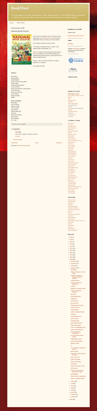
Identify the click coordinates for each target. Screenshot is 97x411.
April (72, 390)
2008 (71, 252)
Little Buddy (74, 364)
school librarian (76, 48)
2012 (71, 244)
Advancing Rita (74, 309)
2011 (71, 246)
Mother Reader (71, 169)
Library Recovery (75, 280)
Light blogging (74, 374)
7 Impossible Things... (72, 183)
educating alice (71, 150)
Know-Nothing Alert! (76, 296)
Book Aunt (70, 132)
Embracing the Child (72, 100)
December (74, 261)
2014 (71, 239)
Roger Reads (70, 180)
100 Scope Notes (71, 123)
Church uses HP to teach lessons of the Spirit (77, 371)
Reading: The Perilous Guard (78, 288)
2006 (71, 257)
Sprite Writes (70, 227)
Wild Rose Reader (71, 189)
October (73, 265)
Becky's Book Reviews (72, 127)
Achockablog (70, 124)
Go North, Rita (74, 301)
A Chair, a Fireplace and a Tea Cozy (75, 140)
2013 (71, 241)
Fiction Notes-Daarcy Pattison (73, 209)
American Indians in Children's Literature (76, 95)
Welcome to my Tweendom (73, 188)
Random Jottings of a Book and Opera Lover (76, 220)
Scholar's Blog (70, 222)
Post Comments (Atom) (24, 145)
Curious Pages (70, 148)
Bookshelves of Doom (72, 134)
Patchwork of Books (72, 175)
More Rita (73, 294)
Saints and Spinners (71, 181)
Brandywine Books (71, 201)
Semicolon (70, 223)
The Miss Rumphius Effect (73, 167)
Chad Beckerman (71, 219)
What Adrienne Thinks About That (74, 186)
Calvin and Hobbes (75, 359)
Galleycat (70, 212)
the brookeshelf (71, 137)
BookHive (70, 97)
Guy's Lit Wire (71, 161)
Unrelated (73, 314)
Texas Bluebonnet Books (72, 111)
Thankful (73, 286)
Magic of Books (71, 166)
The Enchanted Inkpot (72, 151)
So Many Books (71, 225)
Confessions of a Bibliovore (73, 207)
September (74, 268)
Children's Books (71, 146)
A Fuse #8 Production (72, 154)
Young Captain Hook (76, 316)
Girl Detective (70, 215)
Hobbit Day (73, 298)
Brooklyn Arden (71, 135)
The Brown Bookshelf (72, 139)
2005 (71, 259)
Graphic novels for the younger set (76, 283)
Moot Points (21, 23)
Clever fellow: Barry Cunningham (76, 332)
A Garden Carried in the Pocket (74, 214)
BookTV (35, 52)
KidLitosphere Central (73, 94)
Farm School (70, 211)
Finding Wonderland (72, 153)
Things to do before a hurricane (76, 291)
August (73, 381)
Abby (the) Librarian (72, 199)
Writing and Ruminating (72, 230)
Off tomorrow (74, 368)
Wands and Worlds (71, 185)
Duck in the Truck (75, 357)
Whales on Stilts (75, 343)
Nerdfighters (70, 101)
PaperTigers (70, 106)
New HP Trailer (74, 318)
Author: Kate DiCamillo (76, 341)
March (73, 392)
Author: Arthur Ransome (77, 329)
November (74, 263)
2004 (71, 399)
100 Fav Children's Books (73, 103)
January (73, 396)
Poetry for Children (71, 178)
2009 (71, 250)
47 (71, 345)
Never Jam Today (71, 172)
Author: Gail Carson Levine (77, 366)
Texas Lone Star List (72, 114)
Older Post (59, 143)
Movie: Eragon (74, 351)
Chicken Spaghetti (71, 145)
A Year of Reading (71, 193)
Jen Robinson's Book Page (73, 162)
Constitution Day (75, 321)
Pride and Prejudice (76, 325)
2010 (71, 248)
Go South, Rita (74, 303)
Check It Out (70, 143)
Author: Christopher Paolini (77, 312)
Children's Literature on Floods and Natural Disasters (77, 277)
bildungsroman (71, 129)
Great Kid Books (71, 159)
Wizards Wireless (71, 228)
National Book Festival (48, 38)
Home (12, 23)
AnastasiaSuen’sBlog (72, 126)
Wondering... (74, 270)
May (72, 388)
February (73, 394)
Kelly (16, 132)
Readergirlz (70, 109)
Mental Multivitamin (72, 217)
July (72, 383)
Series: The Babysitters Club (78, 327)
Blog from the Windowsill (73, 131)
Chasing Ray (70, 204)
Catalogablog (70, 203)
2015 (71, 237)
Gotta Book (70, 158)
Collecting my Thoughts (72, 206)
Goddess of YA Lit (71, 156)
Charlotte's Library (71, 142)
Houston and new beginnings (78, 376)
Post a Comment (17, 139)
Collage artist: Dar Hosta (77, 305)
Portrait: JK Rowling (76, 361)
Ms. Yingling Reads (71, 170)
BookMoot (70, 43)
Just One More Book (72, 164)
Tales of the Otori (75, 307)
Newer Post (14, 143)
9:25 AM (17, 136)
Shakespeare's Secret (76, 339)
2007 (71, 255)
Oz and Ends (70, 174)
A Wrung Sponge (71, 191)
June (72, 385)
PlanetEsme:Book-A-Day (73, 177)
